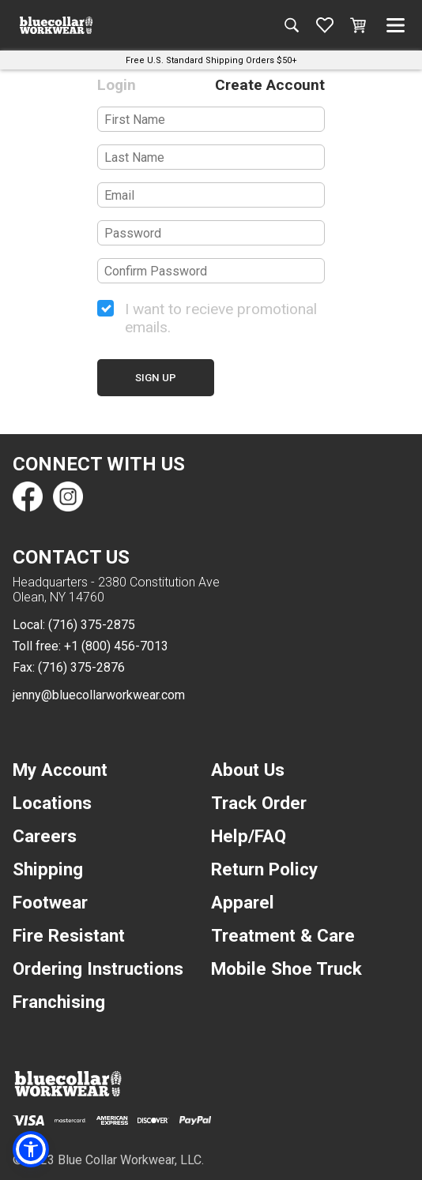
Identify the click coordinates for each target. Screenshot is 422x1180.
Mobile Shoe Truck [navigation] (286, 968)
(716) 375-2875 (91, 624)
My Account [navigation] (60, 769)
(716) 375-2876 (81, 667)
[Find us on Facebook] (28, 496)
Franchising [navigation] (59, 1001)
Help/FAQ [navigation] (248, 836)
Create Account (270, 85)
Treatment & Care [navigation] (283, 935)
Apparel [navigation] (242, 902)
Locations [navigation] (52, 802)
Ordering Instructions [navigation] (98, 968)
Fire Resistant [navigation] (69, 935)
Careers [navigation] (45, 836)
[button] (31, 1149)
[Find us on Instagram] (67, 496)
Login (116, 85)
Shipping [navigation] (48, 869)
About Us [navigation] (247, 769)
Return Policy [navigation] (264, 869)
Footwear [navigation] (50, 902)
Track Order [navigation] (259, 802)
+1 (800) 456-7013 (116, 646)
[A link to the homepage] (56, 25)
